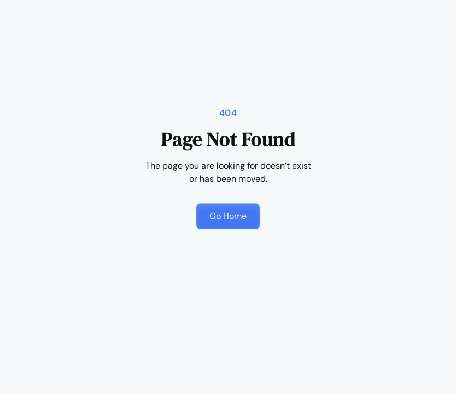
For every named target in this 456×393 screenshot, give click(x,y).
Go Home (228, 216)
